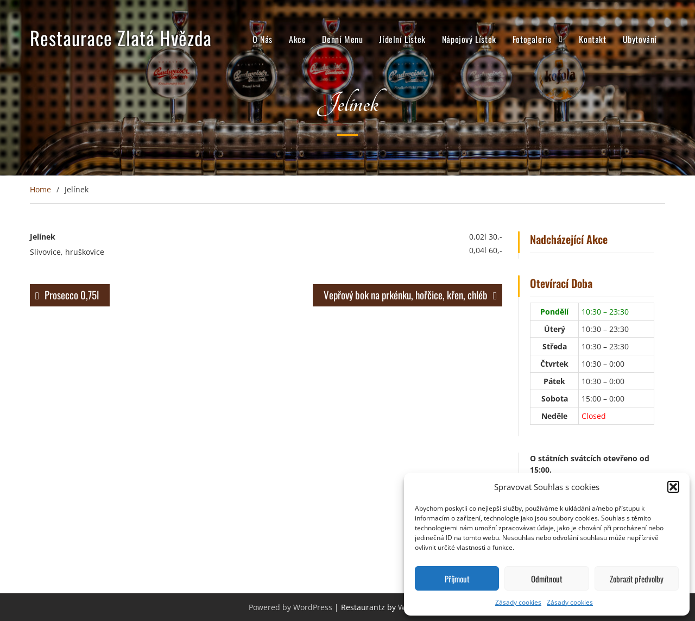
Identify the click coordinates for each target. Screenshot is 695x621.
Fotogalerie (532, 40)
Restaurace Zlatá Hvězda (121, 38)
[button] (673, 486)
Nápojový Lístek (469, 40)
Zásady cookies (518, 602)
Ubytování (640, 40)
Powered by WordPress (290, 607)
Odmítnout (547, 579)
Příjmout (457, 579)
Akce (297, 40)
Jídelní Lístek (402, 40)
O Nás (262, 40)
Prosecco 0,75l (72, 294)
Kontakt (592, 40)
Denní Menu (342, 40)
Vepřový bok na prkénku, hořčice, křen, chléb (406, 294)
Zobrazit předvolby (637, 579)
